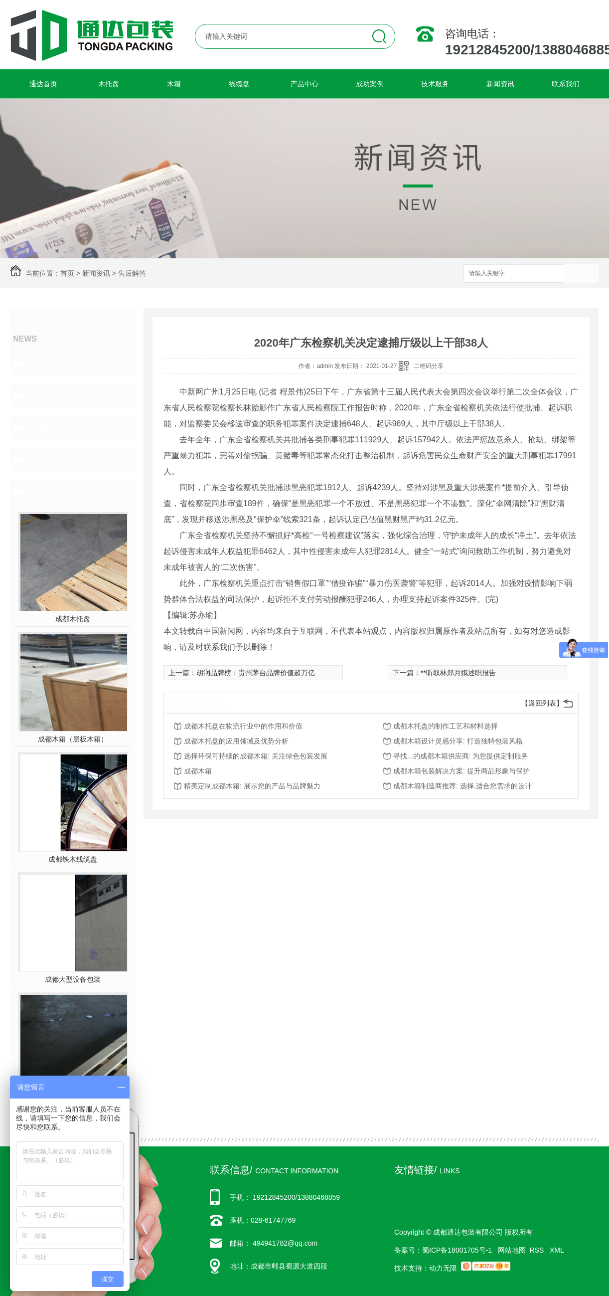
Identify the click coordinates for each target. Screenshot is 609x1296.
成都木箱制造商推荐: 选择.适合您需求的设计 (462, 786)
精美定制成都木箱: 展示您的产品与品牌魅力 (252, 786)
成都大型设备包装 (73, 979)
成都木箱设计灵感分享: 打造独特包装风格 (458, 741)
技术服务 (435, 84)
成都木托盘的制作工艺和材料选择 (445, 726)
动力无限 (443, 1268)
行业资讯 (43, 395)
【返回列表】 (542, 703)
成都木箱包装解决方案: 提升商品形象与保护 (461, 771)
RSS (538, 1250)
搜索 (581, 274)
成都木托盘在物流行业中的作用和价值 (243, 726)
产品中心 (304, 84)
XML (557, 1250)
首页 (67, 273)
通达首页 (43, 84)
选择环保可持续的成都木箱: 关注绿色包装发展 (255, 756)
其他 (34, 459)
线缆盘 (239, 84)
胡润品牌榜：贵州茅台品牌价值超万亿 (255, 673)
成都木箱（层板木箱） (73, 739)
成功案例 (370, 84)
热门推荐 (43, 491)
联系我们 (566, 84)
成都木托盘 (72, 619)
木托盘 (108, 84)
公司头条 (43, 364)
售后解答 (132, 273)
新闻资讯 (500, 84)
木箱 (174, 84)
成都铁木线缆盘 (72, 859)
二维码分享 (429, 366)
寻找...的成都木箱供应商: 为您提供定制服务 (460, 756)
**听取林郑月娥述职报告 (458, 673)
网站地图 (512, 1250)
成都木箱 (198, 771)
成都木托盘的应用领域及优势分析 (236, 741)
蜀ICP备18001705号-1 (457, 1250)
